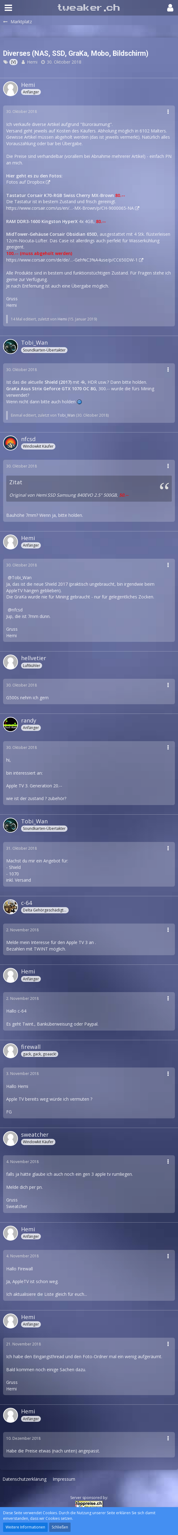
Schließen (60, 1527)
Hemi (32, 62)
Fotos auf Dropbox (25, 182)
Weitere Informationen (25, 1527)
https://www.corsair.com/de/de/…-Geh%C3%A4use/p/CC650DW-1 (72, 260)
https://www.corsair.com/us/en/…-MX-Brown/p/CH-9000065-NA (70, 208)
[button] (8, 8)
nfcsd (17, 610)
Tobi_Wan (66, 415)
